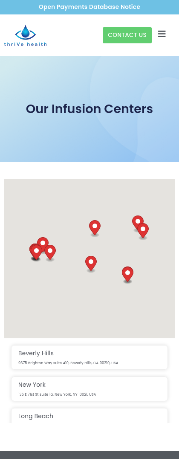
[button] (143, 232)
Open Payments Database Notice (89, 7)
